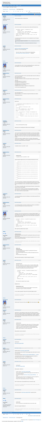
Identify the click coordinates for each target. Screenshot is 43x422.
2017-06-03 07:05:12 (18, 193)
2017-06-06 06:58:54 (18, 339)
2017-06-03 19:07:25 (18, 211)
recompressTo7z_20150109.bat (19, 58)
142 (26, 11)
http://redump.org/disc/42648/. (26, 392)
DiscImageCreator (17, 57)
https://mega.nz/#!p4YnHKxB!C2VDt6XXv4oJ (23, 53)
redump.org (4, 5)
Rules (14, 5)
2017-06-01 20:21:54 (18, 130)
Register (17, 5)
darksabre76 (5, 24)
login (31, 12)
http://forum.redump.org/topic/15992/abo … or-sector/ (31, 354)
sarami (4, 260)
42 (20, 11)
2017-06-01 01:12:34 (18, 73)
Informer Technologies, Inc (37, 419)
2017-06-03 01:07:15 (18, 152)
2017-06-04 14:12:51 (18, 260)
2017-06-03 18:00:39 (18, 202)
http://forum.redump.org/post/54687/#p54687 (21, 48)
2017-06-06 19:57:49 (18, 389)
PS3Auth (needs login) (36, 57)
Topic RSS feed (37, 14)
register (34, 12)
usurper (4, 15)
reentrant (4, 143)
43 (22, 11)
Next (29, 11)
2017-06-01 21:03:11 (18, 143)
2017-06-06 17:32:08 (18, 348)
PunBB (26, 419)
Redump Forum (6, 2)
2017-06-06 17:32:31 (18, 361)
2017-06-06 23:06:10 (18, 398)
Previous (7, 11)
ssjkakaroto (5, 90)
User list (11, 5)
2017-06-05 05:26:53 (18, 299)
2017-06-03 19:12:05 (18, 231)
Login (20, 5)
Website (4, 61)
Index (8, 5)
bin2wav (31, 57)
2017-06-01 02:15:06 (18, 90)
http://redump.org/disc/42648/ (19, 343)
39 (13, 11)
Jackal (4, 348)
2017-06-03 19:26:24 (18, 244)
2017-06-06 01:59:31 (18, 319)
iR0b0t (4, 231)
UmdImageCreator (22, 57)
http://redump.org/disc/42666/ (24, 350)
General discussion (12, 9)
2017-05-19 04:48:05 (18, 24)
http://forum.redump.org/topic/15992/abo (30, 374)
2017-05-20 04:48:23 (18, 62)
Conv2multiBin (28, 57)
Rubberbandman (6, 73)
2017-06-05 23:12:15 (18, 310)
